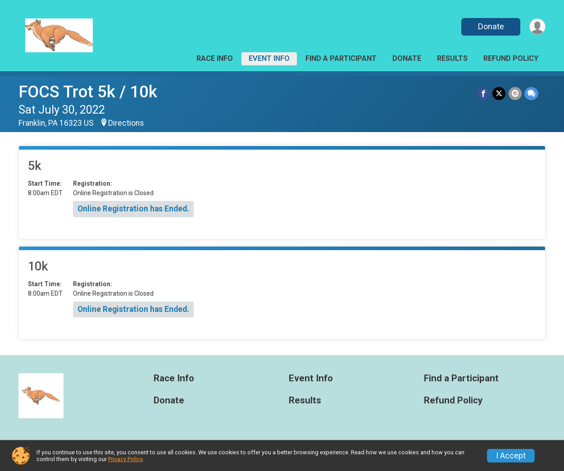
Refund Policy (510, 58)
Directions (126, 123)
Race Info (214, 58)
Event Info (269, 58)
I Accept (511, 455)
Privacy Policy (125, 459)
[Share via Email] (515, 93)
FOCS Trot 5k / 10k (87, 91)
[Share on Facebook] (483, 93)
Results (452, 58)
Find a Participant (341, 58)
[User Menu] (537, 26)
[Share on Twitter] (499, 93)
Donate (491, 26)
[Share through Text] (531, 93)
